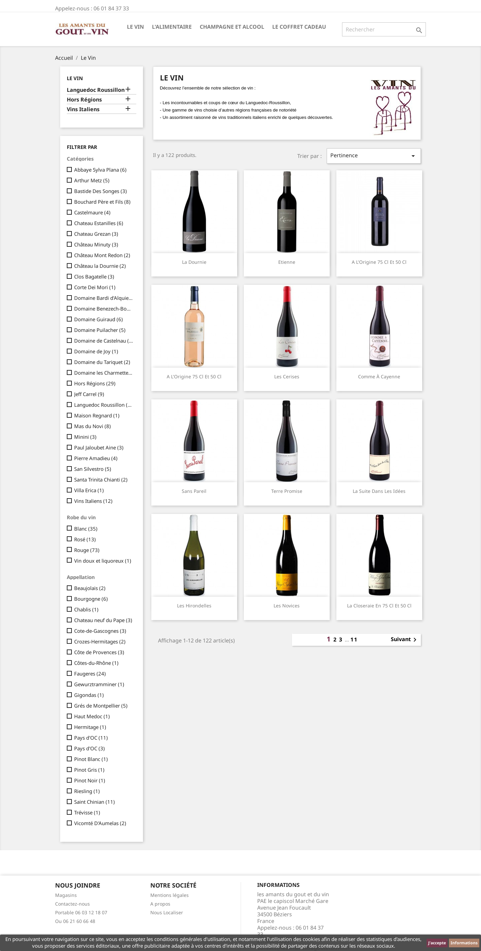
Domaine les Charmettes (104, 372)
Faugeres (90, 673)
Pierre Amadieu (96, 458)
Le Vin (135, 26)
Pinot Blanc (91, 759)
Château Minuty (96, 244)
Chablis (86, 609)
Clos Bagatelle (94, 276)
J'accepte (437, 943)
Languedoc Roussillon (96, 89)
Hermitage (90, 727)
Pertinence (373, 156)
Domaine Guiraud (98, 319)
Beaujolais (90, 588)
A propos (160, 904)
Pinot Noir (89, 780)
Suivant (405, 640)
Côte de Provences (99, 652)
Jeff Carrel (89, 394)
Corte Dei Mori (95, 287)
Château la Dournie (100, 265)
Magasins (66, 895)
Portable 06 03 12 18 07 (81, 912)
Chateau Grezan (96, 233)
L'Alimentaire (172, 26)
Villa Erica (89, 490)
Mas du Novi (92, 426)
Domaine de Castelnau (104, 340)
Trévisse (87, 812)
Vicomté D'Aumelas (100, 823)
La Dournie (194, 262)
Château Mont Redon (102, 255)
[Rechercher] (384, 29)
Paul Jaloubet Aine (99, 447)
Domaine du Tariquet (102, 362)
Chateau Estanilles (98, 223)
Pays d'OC (91, 737)
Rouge (87, 550)
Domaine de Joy (96, 351)
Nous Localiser (166, 912)
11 (354, 639)
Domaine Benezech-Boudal (104, 308)
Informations (464, 943)
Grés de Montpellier (101, 705)
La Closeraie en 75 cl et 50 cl (379, 605)
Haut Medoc (92, 716)
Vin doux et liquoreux (102, 560)
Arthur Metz (92, 180)
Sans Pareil (194, 491)
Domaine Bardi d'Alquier (104, 298)
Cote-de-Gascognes (100, 630)
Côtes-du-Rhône (96, 662)
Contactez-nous (72, 904)
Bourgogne (91, 598)
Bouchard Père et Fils (102, 201)
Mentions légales (169, 895)
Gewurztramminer (99, 684)
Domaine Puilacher (100, 330)
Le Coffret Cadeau (299, 26)
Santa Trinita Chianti (101, 479)
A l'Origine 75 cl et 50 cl (379, 262)
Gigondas (89, 695)
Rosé (85, 539)
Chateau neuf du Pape (103, 620)
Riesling (87, 791)
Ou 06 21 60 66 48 (75, 921)
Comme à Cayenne (379, 376)
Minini (85, 436)
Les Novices (287, 605)
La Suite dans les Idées (379, 491)
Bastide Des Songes (100, 191)
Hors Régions (84, 99)
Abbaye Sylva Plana (100, 169)
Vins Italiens (83, 109)
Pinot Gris (89, 769)
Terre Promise (286, 491)
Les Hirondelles (194, 605)
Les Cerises (286, 376)
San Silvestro (92, 468)
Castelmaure (92, 212)
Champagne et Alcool (232, 26)
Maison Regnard (97, 415)
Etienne (286, 262)
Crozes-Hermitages (100, 641)
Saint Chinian (94, 801)
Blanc (86, 528)
